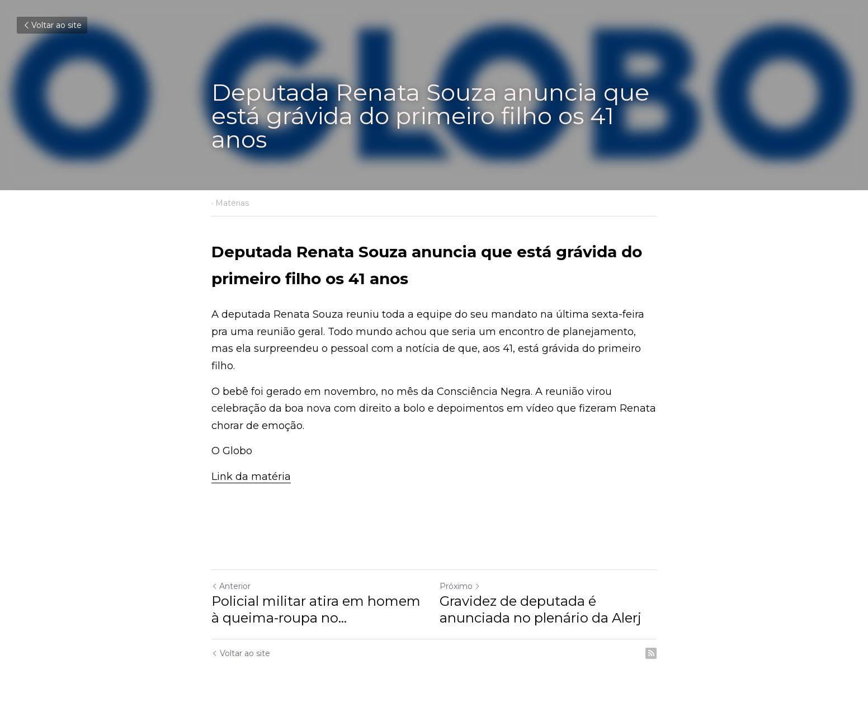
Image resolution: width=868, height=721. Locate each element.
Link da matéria (251, 476)
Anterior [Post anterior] (231, 586)
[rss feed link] (651, 653)
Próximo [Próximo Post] (460, 586)
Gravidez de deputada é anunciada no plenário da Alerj (540, 609)
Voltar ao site (52, 25)
